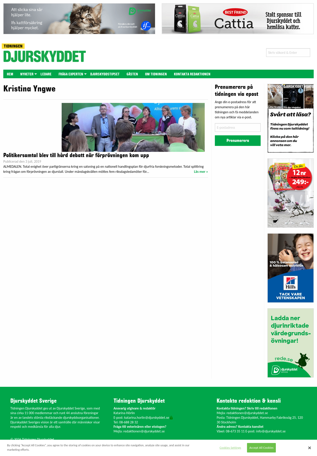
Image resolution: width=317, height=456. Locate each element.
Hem (10, 74)
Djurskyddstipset (105, 74)
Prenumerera (238, 140)
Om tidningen (156, 74)
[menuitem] (10, 74)
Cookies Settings (230, 448)
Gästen (132, 74)
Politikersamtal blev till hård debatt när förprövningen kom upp (76, 155)
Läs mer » (201, 171)
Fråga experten (71, 74)
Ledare (46, 74)
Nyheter (26, 74)
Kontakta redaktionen (192, 74)
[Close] (309, 448)
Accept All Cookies (261, 448)
